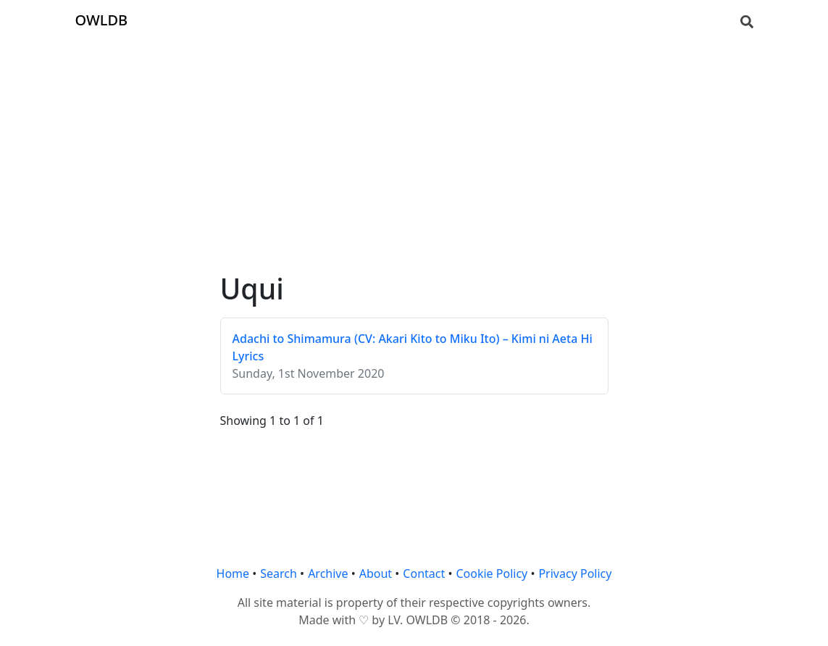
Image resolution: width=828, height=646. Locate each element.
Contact (424, 573)
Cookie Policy (491, 573)
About (375, 573)
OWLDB (101, 20)
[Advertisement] (414, 142)
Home (233, 573)
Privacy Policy (574, 573)
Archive (328, 573)
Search (278, 573)
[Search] (746, 20)
